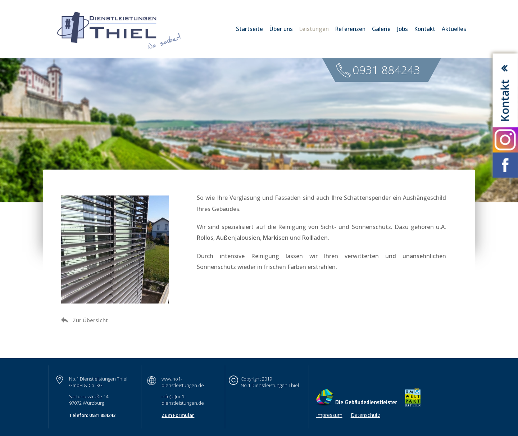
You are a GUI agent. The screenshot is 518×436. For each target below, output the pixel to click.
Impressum (329, 415)
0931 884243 (386, 69)
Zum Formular (178, 415)
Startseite (249, 28)
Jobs (402, 28)
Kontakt (424, 28)
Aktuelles (454, 28)
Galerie (381, 28)
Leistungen (314, 28)
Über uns (281, 28)
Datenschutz (365, 415)
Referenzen (350, 28)
